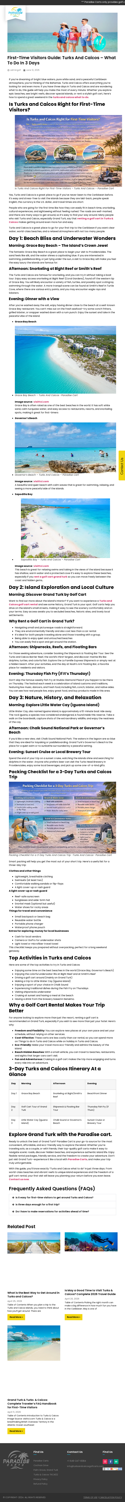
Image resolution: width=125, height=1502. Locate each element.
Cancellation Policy (110, 1497)
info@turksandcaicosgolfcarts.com (85, 1466)
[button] (62, 1197)
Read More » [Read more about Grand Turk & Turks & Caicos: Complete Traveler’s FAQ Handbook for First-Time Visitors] (16, 1431)
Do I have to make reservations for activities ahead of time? (52, 1211)
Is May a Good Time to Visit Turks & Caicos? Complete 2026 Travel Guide (90, 1292)
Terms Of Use (90, 1497)
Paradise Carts (77, 1159)
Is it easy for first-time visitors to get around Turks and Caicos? (54, 1197)
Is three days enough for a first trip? (38, 1204)
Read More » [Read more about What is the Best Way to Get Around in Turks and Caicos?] (16, 1317)
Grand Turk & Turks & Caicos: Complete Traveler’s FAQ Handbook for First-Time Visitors (31, 1403)
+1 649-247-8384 (76, 1460)
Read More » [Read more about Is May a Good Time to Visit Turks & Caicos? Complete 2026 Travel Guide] (73, 1317)
